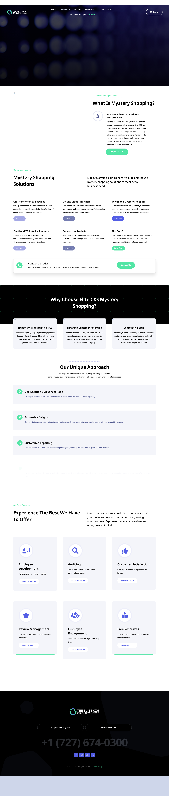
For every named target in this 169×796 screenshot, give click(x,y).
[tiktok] (87, 755)
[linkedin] (93, 755)
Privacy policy (97, 767)
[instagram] (81, 755)
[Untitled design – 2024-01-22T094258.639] (17, 10)
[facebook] (76, 755)
